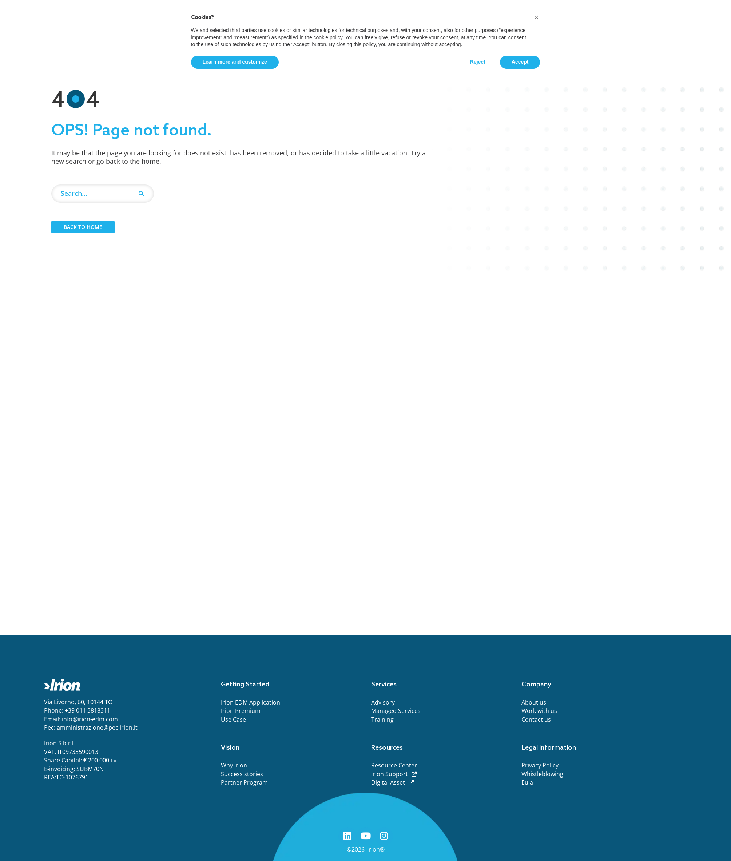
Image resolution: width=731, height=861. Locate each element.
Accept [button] (520, 62)
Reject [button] (477, 62)
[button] (537, 17)
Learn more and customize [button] (235, 62)
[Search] (141, 193)
